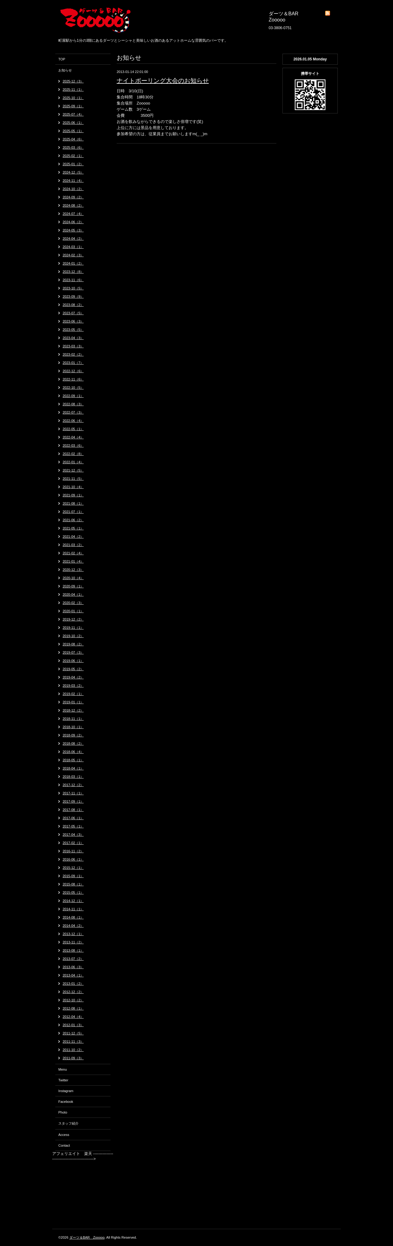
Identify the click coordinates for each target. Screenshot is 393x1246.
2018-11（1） (73, 718)
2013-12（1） (73, 934)
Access (63, 1135)
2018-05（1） (73, 760)
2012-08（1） (73, 1008)
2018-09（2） (73, 735)
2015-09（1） (73, 876)
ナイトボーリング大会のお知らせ (163, 80)
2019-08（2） (73, 644)
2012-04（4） (73, 1017)
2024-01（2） (73, 263)
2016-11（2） (73, 851)
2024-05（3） (73, 230)
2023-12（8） (73, 271)
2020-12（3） (73, 569)
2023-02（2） (73, 354)
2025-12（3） (73, 81)
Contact (64, 1145)
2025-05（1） (73, 131)
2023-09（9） (73, 296)
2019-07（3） (73, 652)
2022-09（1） (73, 396)
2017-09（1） (73, 801)
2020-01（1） (73, 611)
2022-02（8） (73, 454)
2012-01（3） (73, 1025)
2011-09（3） (73, 1058)
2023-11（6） (73, 280)
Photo (62, 1112)
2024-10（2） (73, 189)
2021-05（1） (73, 528)
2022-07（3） (73, 412)
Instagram (65, 1091)
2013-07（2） (73, 959)
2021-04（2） (73, 536)
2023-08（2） (73, 305)
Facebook (65, 1101)
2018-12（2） (73, 710)
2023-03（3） (73, 346)
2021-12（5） (73, 470)
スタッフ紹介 (68, 1123)
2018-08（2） (73, 743)
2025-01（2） (73, 164)
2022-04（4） (73, 437)
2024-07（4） (73, 214)
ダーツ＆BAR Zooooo (87, 1237)
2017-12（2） (73, 785)
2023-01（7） (73, 363)
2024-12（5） (73, 172)
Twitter (63, 1080)
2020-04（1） (73, 594)
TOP (61, 59)
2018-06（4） (73, 752)
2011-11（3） (73, 1041)
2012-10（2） (73, 1000)
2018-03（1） (73, 776)
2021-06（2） (73, 520)
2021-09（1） (73, 495)
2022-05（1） (73, 429)
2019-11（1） (73, 627)
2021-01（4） (73, 561)
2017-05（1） (73, 826)
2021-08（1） (73, 503)
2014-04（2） (73, 925)
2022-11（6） (73, 379)
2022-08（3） (73, 404)
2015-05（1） (73, 892)
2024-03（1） (73, 247)
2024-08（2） (73, 205)
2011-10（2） (73, 1050)
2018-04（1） (73, 768)
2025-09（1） (73, 106)
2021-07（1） (73, 512)
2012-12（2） (73, 992)
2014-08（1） (73, 917)
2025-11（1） (73, 89)
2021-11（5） (73, 478)
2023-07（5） (73, 313)
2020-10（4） (73, 578)
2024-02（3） (73, 255)
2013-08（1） (73, 950)
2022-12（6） (73, 371)
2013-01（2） (73, 983)
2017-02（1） (73, 843)
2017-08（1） (73, 810)
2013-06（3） (73, 967)
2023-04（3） (73, 338)
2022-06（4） (73, 420)
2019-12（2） (73, 619)
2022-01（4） (73, 462)
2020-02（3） (73, 603)
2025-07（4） (73, 114)
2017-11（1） (73, 793)
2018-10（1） (73, 727)
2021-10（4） (73, 487)
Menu (62, 1069)
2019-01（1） (73, 702)
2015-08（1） (73, 884)
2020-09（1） (73, 586)
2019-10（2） (73, 636)
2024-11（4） (73, 180)
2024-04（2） (73, 238)
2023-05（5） (73, 329)
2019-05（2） (73, 669)
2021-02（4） (73, 553)
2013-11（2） (73, 942)
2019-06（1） (73, 661)
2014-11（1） (73, 909)
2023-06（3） (73, 321)
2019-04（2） (73, 677)
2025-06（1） (73, 122)
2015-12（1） (73, 868)
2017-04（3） (73, 834)
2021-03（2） (73, 545)
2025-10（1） (73, 98)
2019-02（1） (73, 694)
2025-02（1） (73, 156)
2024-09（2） (73, 197)
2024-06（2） (73, 222)
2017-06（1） (73, 818)
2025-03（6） (73, 147)
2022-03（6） (73, 445)
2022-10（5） (73, 387)
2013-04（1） (73, 975)
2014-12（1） (73, 901)
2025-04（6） (73, 139)
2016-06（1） (73, 859)
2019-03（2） (73, 685)
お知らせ (65, 70)
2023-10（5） (73, 288)
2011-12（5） (73, 1033)
